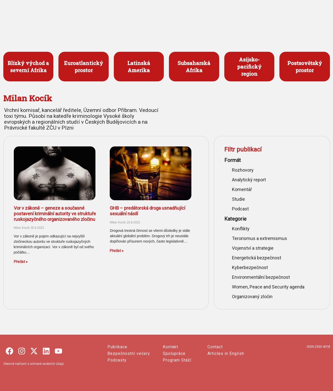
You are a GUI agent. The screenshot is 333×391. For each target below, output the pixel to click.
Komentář (242, 189)
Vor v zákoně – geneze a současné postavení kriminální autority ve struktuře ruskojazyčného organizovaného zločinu (55, 213)
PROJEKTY (164, 15)
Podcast (240, 208)
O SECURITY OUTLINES (244, 15)
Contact (215, 371)
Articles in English (225, 377)
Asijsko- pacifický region (249, 66)
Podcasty (117, 384)
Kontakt (170, 371)
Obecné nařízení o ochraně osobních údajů (33, 388)
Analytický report (249, 179)
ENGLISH (290, 15)
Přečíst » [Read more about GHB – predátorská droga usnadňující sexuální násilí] (117, 251)
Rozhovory (243, 170)
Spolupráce (174, 377)
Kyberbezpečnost (250, 267)
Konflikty (241, 228)
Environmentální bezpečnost (261, 277)
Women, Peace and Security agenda (268, 286)
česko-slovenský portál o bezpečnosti (32, 25)
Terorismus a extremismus (259, 238)
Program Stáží (177, 384)
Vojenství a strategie (253, 248)
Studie (238, 199)
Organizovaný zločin (252, 296)
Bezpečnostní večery (128, 377)
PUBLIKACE (199, 15)
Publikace (117, 371)
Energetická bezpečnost (256, 257)
